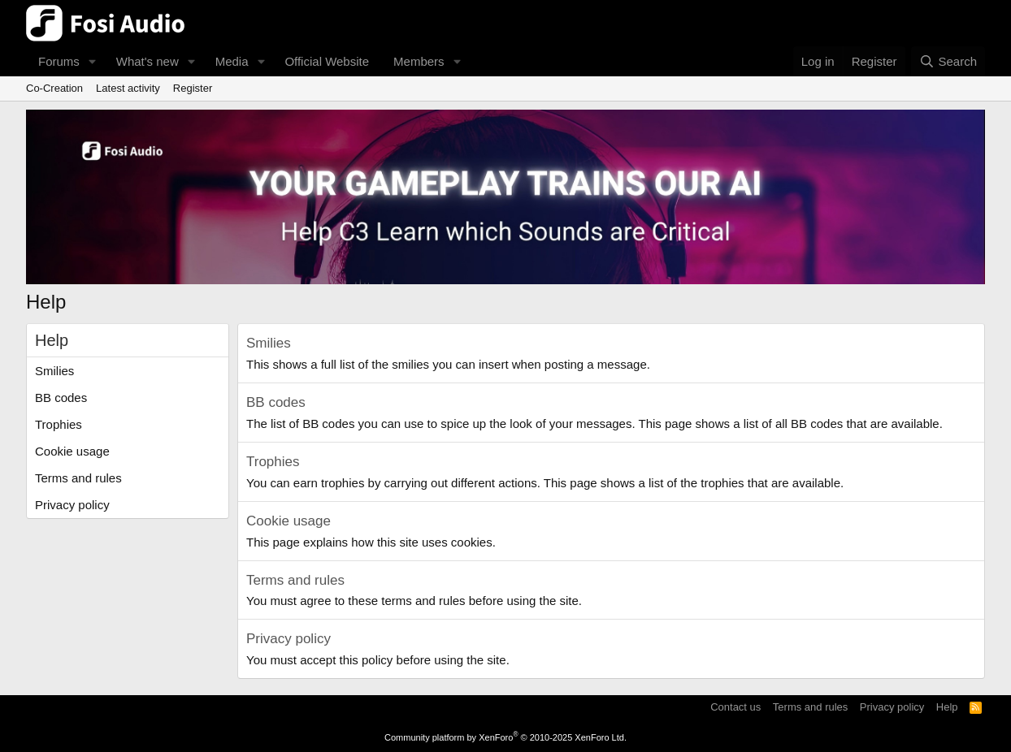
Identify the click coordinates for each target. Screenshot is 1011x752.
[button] (92, 61)
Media (232, 61)
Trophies (58, 424)
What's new (147, 61)
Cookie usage (72, 451)
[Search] (948, 61)
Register (192, 88)
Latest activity (128, 88)
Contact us (735, 707)
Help (947, 707)
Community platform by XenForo (505, 737)
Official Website (326, 61)
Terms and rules (78, 478)
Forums (59, 61)
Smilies (54, 371)
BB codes (61, 397)
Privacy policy (72, 505)
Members (419, 61)
